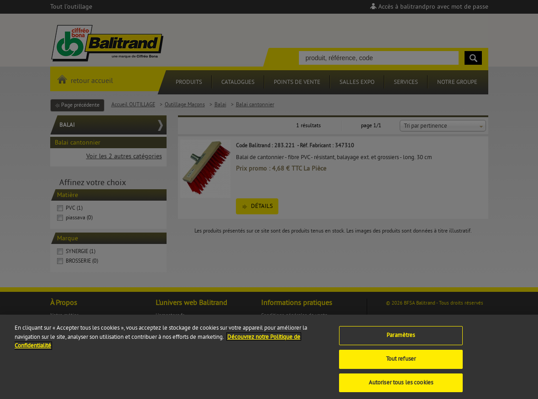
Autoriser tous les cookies (401, 386)
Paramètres (401, 339)
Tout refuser (401, 362)
